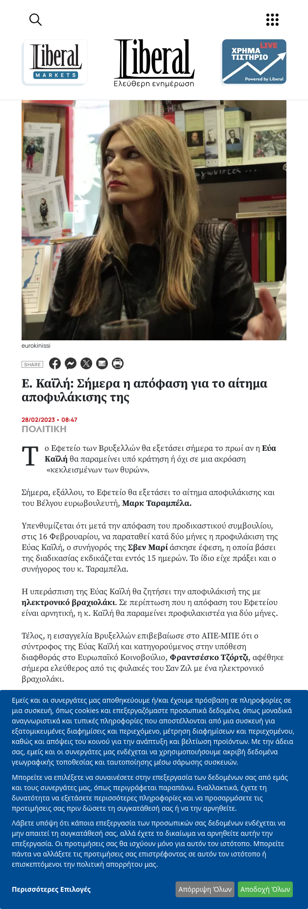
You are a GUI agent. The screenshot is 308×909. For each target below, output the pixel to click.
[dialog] (154, 799)
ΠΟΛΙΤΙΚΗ (44, 429)
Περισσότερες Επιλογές (51, 889)
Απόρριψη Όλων (205, 889)
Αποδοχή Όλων (265, 889)
